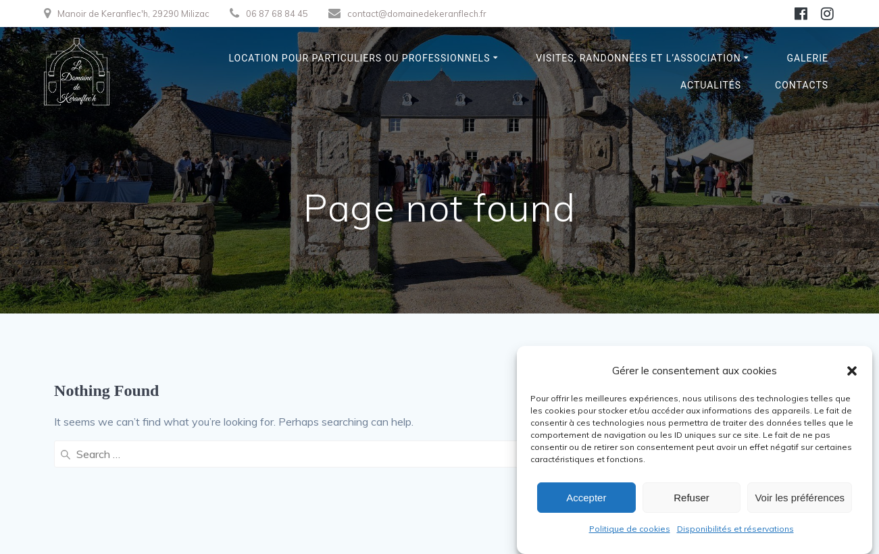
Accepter (586, 497)
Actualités (710, 85)
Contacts (801, 85)
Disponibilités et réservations (735, 529)
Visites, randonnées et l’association (638, 58)
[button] (852, 371)
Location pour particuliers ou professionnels (360, 58)
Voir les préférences (800, 497)
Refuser (691, 497)
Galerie (807, 58)
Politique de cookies (629, 529)
